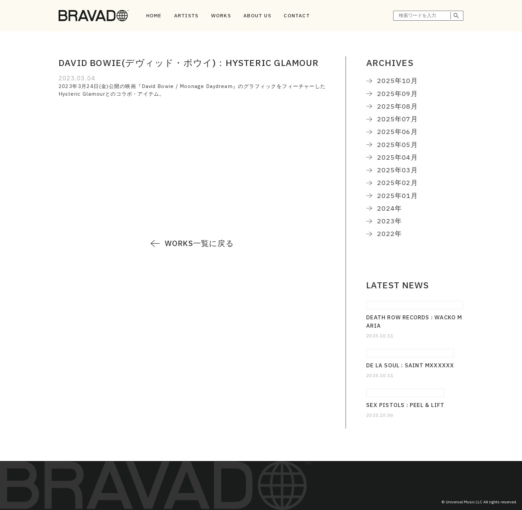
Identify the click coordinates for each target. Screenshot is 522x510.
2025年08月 (397, 106)
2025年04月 (397, 157)
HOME (154, 15)
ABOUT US (257, 15)
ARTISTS (186, 15)
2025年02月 (397, 182)
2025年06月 (397, 131)
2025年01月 (397, 195)
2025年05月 (397, 144)
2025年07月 (397, 119)
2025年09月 (397, 93)
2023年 (389, 221)
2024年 (389, 208)
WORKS (221, 15)
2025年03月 (397, 170)
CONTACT (297, 15)
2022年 (389, 233)
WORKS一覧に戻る (199, 243)
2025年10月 (397, 80)
